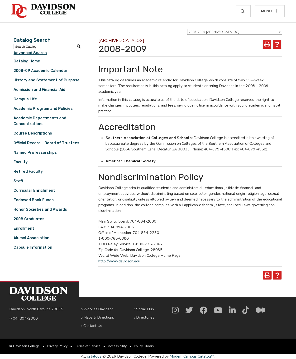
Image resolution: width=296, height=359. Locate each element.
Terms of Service (87, 346)
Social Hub (145, 309)
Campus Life (25, 99)
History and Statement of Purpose (47, 80)
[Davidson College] (43, 11)
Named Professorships (35, 152)
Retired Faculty (28, 171)
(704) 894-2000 (23, 318)
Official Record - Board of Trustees (46, 143)
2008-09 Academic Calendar (40, 70)
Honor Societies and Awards (40, 209)
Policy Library (144, 346)
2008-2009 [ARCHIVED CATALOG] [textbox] (214, 32)
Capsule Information (33, 247)
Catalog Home (27, 61)
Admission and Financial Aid (39, 89)
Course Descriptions (33, 133)
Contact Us (92, 325)
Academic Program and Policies (43, 108)
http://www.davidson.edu (119, 261)
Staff (18, 181)
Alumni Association (31, 238)
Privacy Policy (57, 346)
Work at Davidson (98, 309)
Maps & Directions (98, 317)
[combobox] (234, 32)
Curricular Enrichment (34, 190)
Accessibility (117, 346)
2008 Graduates (29, 219)
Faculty (21, 162)
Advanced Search (30, 53)
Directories (145, 317)
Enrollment (24, 228)
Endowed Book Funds (34, 200)
